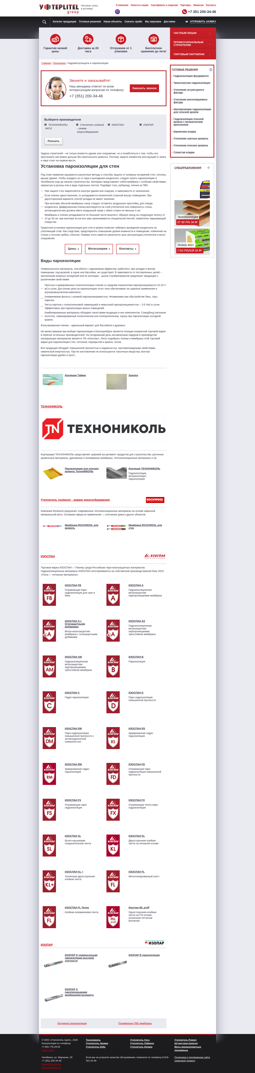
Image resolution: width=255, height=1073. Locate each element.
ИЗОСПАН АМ (73, 656)
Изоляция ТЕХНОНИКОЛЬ (144, 468)
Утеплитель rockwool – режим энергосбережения (75, 499)
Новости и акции (139, 5)
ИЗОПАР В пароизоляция (144, 955)
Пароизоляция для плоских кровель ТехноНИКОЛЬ (82, 470)
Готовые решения (90, 21)
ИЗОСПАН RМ (73, 764)
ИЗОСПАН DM (73, 728)
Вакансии (199, 5)
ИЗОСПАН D (136, 692)
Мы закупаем (153, 21)
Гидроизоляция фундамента (191, 75)
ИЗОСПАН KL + (74, 871)
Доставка (169, 21)
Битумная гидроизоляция (72, 1023)
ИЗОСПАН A (136, 585)
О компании (122, 5)
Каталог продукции (64, 21)
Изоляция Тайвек (75, 375)
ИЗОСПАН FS (73, 800)
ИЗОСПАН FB (73, 585)
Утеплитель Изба (95, 1047)
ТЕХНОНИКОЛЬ (52, 406)
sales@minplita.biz (51, 1067)
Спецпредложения (187, 167)
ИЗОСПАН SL (73, 836)
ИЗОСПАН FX (137, 800)
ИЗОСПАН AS (137, 621)
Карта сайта (48, 1050)
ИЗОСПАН (48, 556)
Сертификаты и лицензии (164, 5)
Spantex (133, 375)
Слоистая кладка (184, 152)
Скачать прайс (133, 21)
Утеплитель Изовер (141, 1047)
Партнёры (185, 5)
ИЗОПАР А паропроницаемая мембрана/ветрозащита (79, 992)
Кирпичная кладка (185, 131)
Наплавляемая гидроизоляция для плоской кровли (192, 110)
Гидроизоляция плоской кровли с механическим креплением (188, 122)
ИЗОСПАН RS (137, 728)
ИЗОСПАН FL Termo (77, 907)
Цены (72, 248)
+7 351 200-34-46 (202, 12)
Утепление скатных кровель (191, 138)
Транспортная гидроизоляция (192, 82)
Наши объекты (113, 21)
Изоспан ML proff (139, 907)
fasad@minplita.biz (51, 1064)
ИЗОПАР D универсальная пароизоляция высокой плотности (81, 958)
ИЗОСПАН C (72, 692)
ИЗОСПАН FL (137, 871)
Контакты (211, 5)
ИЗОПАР (47, 944)
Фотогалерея (97, 248)
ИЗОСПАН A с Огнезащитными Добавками (75, 624)
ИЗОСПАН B (136, 656)
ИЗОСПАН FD (137, 764)
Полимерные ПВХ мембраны (135, 1023)
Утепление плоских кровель (191, 145)
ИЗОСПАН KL (137, 836)
